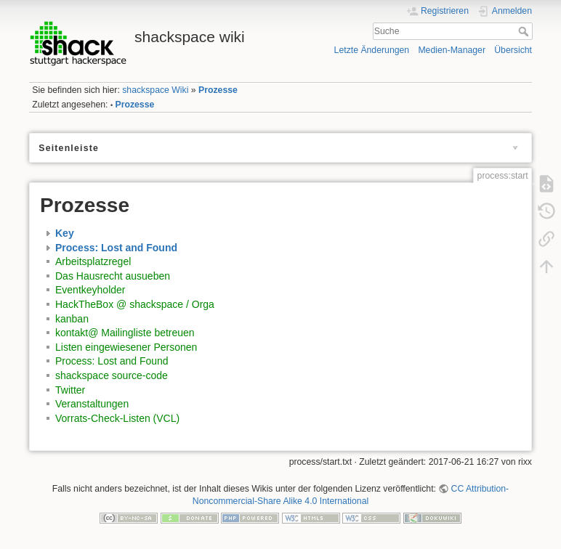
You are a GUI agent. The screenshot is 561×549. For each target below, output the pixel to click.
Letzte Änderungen (372, 50)
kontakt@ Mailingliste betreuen (125, 332)
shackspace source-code (111, 375)
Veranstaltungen (92, 404)
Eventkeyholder (90, 290)
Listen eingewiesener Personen (126, 347)
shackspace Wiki (155, 90)
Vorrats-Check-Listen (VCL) (117, 418)
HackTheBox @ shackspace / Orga (134, 304)
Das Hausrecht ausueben (112, 276)
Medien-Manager (451, 50)
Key (64, 233)
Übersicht (513, 50)
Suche (525, 31)
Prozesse (218, 90)
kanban (72, 319)
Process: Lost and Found (116, 247)
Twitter (70, 390)
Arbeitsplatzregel (93, 261)
